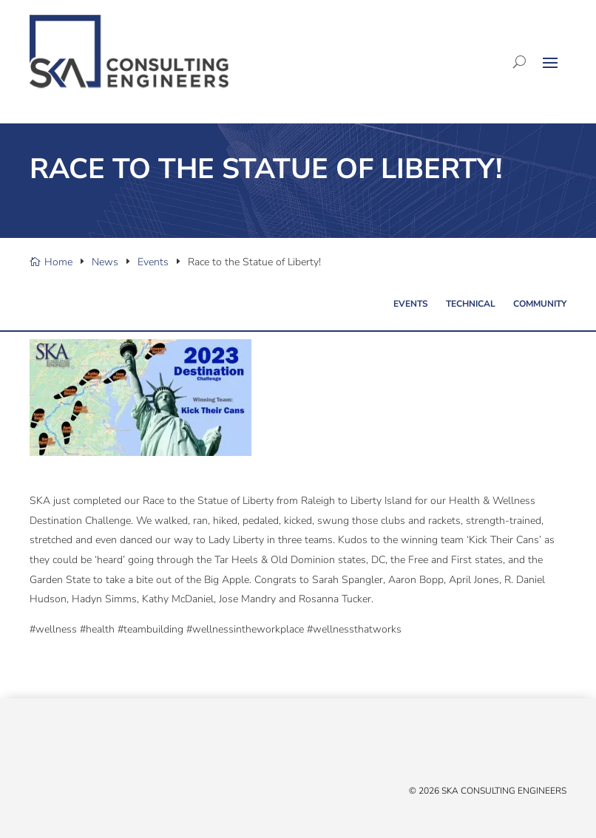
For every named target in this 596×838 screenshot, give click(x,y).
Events (410, 304)
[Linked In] (66, 748)
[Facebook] (51, 748)
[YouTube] (81, 748)
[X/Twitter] (37, 748)
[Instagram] (96, 748)
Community (539, 304)
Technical (470, 304)
